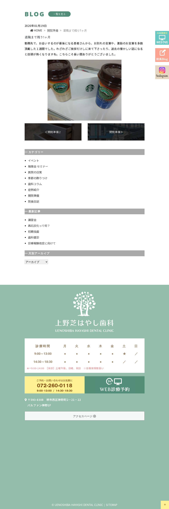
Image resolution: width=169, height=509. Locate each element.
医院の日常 (35, 172)
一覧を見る (59, 14)
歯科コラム (35, 184)
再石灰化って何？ (39, 226)
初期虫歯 (33, 231)
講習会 (32, 220)
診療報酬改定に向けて (42, 243)
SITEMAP (111, 505)
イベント (33, 160)
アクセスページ (84, 416)
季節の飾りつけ (37, 178)
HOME (36, 30)
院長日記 (33, 201)
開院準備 (52, 30)
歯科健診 (33, 237)
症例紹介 (33, 190)
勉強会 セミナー (38, 166)
